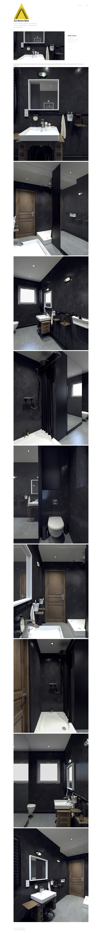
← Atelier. (69, 46)
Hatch (24, 929)
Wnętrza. (72, 41)
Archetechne (21, 20)
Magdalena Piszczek (74, 39)
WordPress (20, 929)
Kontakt (86, 5)
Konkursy (80, 5)
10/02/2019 (72, 37)
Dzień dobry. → (70, 48)
